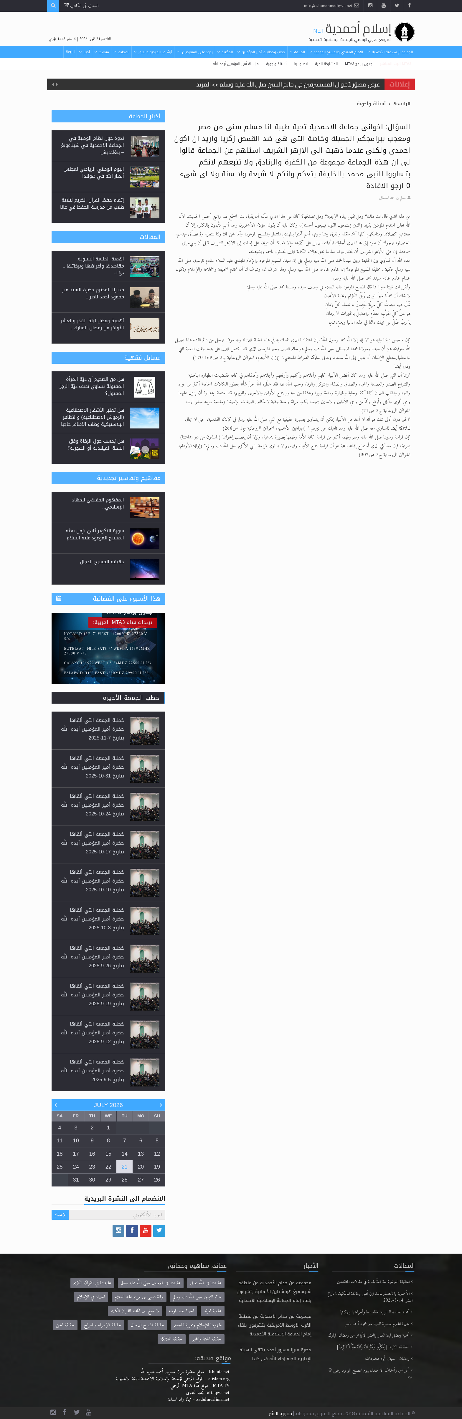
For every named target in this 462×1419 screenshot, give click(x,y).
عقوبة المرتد (213, 1311)
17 (76, 1154)
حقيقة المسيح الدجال (102, 561)
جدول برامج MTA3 (358, 64)
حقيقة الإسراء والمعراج (102, 1325)
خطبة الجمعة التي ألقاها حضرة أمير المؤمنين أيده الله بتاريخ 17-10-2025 (92, 843)
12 (157, 1154)
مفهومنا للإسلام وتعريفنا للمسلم (198, 1325)
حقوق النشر (280, 1413)
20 (141, 1167)
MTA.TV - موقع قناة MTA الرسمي (200, 1385)
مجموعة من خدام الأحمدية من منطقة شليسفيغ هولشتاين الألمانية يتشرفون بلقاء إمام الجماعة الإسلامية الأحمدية (274, 1292)
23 (92, 1167)
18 (59, 1154)
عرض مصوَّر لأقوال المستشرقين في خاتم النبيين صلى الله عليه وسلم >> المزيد (288, 84)
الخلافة (299, 52)
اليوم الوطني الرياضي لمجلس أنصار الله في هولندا (93, 173)
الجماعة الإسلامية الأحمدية (392, 52)
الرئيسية (401, 104)
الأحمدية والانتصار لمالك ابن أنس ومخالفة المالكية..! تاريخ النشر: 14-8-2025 (370, 1297)
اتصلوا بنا (301, 64)
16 (92, 1154)
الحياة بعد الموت (181, 1311)
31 (76, 1180)
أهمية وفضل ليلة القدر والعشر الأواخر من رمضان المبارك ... (92, 324)
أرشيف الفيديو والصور (155, 52)
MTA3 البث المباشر (395, 64)
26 (157, 1180)
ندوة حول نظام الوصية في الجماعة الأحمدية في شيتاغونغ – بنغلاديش (92, 145)
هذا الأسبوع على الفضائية (127, 598)
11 (59, 1141)
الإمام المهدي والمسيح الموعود (338, 52)
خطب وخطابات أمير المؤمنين (263, 52)
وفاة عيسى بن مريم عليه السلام (139, 1297)
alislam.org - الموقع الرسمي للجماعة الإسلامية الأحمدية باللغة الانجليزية (173, 1379)
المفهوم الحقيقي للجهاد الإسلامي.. (98, 503)
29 (108, 1180)
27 (141, 1180)
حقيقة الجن (65, 1325)
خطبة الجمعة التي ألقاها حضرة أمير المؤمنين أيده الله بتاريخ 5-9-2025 (92, 1070)
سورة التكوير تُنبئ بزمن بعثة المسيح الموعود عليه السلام (95, 534)
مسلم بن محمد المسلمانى (392, 198)
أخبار (86, 52)
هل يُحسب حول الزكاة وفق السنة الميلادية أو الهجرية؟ (95, 444)
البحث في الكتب (81, 5)
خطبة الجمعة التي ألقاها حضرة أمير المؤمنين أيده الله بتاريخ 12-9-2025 (92, 1032)
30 (92, 1180)
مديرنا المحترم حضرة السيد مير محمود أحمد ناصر (377, 1324)
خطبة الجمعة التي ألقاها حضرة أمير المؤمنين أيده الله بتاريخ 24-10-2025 (92, 805)
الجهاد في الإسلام (91, 1297)
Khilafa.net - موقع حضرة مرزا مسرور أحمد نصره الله (185, 1372)
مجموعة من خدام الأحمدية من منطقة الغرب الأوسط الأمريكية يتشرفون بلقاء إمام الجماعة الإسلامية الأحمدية (274, 1325)
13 (141, 1154)
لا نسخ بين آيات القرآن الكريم (135, 1311)
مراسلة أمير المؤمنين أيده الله (236, 64)
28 (125, 1180)
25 (59, 1167)
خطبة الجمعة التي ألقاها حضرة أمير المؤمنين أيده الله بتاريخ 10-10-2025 (92, 881)
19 (157, 1167)
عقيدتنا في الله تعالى (206, 1283)
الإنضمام (60, 1214)
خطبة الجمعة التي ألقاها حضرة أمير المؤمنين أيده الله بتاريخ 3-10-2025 (92, 918)
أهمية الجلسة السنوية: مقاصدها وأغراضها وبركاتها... (93, 262)
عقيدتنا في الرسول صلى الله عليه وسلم (151, 1283)
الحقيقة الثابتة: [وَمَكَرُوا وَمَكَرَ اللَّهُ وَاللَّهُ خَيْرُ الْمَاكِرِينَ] (373, 1347)
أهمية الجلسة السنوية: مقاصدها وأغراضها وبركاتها (375, 1312)
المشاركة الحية (326, 64)
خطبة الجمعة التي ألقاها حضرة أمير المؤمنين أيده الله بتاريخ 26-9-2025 (92, 956)
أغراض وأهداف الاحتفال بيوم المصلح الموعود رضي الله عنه (370, 1374)
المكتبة (227, 52)
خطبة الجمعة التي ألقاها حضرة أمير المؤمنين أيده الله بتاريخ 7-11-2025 (92, 729)
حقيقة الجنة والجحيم (207, 1339)
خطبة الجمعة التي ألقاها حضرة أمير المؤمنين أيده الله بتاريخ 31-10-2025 (92, 767)
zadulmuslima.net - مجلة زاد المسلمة (199, 1399)
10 (76, 1141)
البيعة (70, 52)
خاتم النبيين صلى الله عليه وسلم (197, 1297)
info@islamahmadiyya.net (331, 5)
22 (108, 1167)
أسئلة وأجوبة (276, 64)
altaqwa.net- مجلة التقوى (208, 1392)
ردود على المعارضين (197, 52)
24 (76, 1167)
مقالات (104, 52)
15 (108, 1154)
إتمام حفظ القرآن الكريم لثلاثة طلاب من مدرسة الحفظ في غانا (92, 203)
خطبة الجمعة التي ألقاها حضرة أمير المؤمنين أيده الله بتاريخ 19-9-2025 (92, 994)
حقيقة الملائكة (172, 1339)
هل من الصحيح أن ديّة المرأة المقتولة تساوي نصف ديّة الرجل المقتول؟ (91, 386)
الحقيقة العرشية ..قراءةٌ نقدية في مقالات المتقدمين (373, 1282)
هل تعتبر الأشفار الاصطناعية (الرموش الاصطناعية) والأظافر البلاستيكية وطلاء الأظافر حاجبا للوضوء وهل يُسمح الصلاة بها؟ (92, 421)
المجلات (123, 52)
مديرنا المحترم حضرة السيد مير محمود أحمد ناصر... (93, 293)
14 (125, 1154)
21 (125, 1167)
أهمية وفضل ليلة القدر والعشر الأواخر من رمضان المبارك (369, 1336)
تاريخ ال (119, 273)
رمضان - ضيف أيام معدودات (387, 1359)
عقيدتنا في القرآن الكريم (92, 1283)
